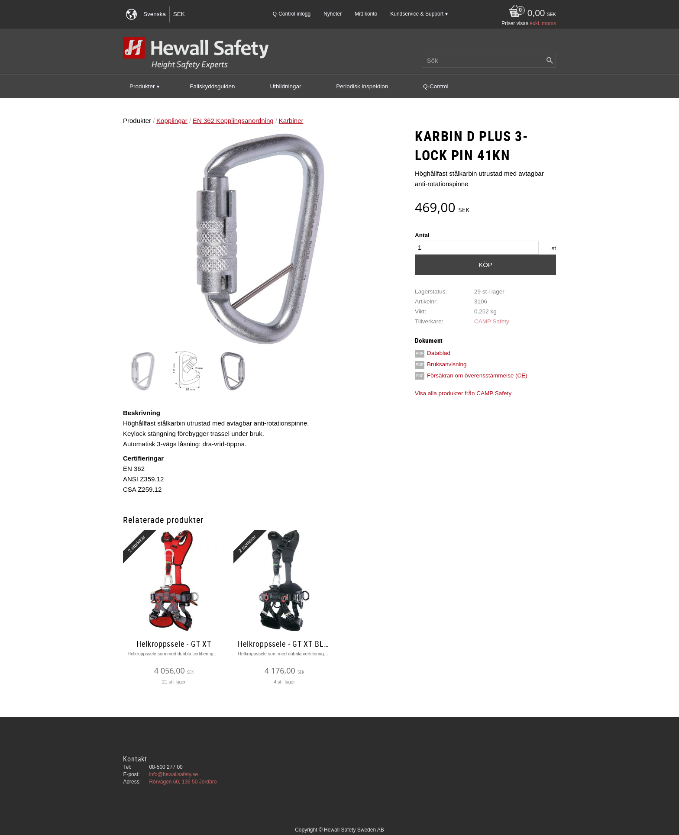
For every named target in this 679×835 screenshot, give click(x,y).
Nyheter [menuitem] (332, 14)
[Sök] (549, 60)
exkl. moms (543, 23)
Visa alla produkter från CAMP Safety (463, 393)
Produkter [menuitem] (142, 86)
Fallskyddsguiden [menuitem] (212, 86)
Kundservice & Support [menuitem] (416, 14)
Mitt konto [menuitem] (366, 14)
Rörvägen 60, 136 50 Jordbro (183, 782)
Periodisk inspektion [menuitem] (362, 86)
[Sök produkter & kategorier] (489, 61)
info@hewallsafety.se (173, 774)
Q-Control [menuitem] (436, 86)
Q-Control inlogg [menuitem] (291, 14)
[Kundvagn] (530, 14)
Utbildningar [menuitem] (285, 86)
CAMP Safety (491, 321)
